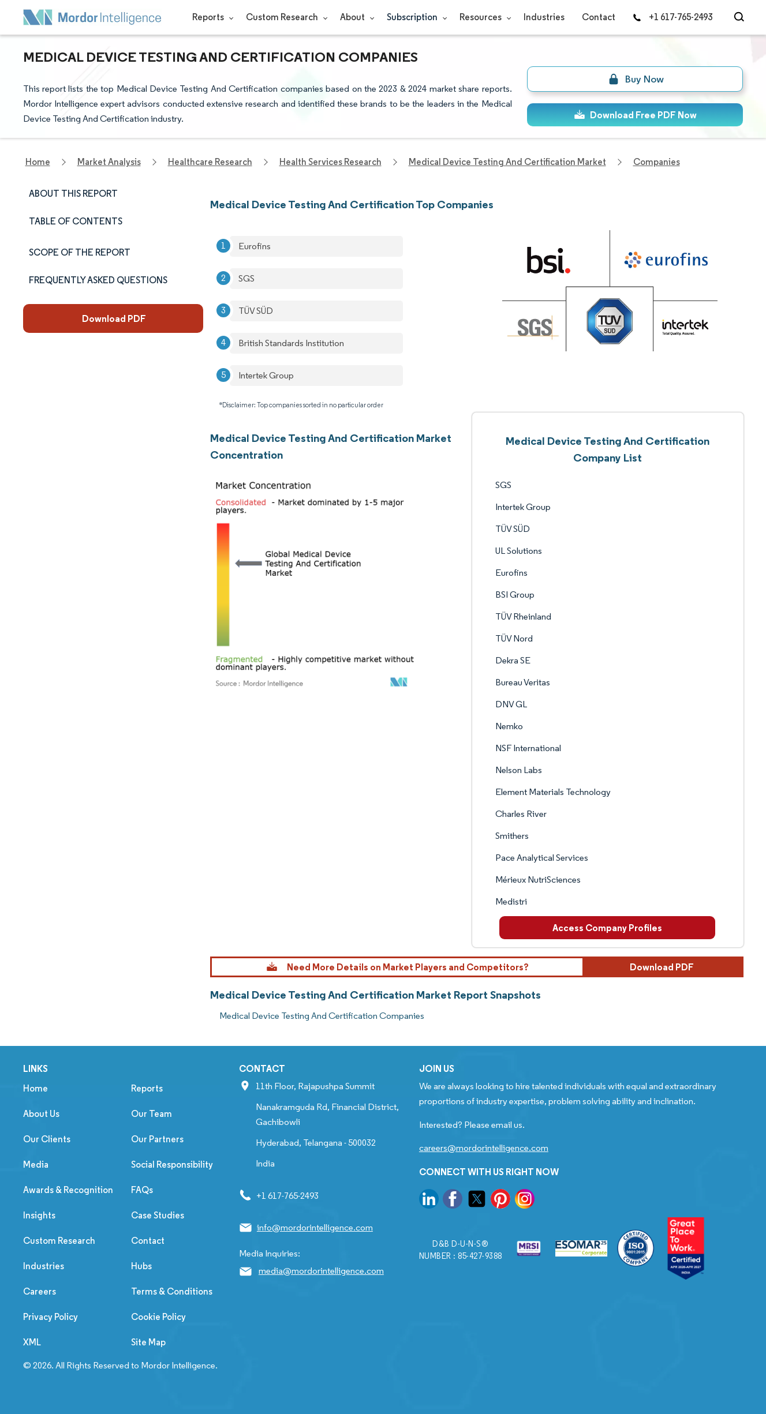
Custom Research (284, 17)
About (354, 17)
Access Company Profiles (607, 927)
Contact (598, 17)
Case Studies (157, 1215)
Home (35, 1088)
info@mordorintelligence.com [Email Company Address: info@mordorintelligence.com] (315, 1227)
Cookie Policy (158, 1316)
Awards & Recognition (68, 1189)
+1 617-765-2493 (672, 17)
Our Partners (157, 1139)
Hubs (141, 1266)
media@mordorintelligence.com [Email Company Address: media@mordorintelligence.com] (321, 1270)
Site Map (148, 1342)
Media (35, 1164)
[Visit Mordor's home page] (92, 17)
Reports (210, 17)
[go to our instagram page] (525, 1201)
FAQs (142, 1189)
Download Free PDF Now (635, 115)
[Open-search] (741, 17)
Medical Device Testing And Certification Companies (321, 1015)
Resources (482, 17)
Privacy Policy (50, 1316)
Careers (39, 1291)
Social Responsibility (172, 1164)
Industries (544, 17)
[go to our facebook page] (452, 1201)
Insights (39, 1215)
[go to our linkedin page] (429, 1201)
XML (32, 1342)
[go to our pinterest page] (500, 1201)
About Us (41, 1113)
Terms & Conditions (171, 1291)
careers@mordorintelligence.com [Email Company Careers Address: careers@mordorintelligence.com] (483, 1147)
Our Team (151, 1113)
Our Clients (46, 1139)
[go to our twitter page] (477, 1201)
